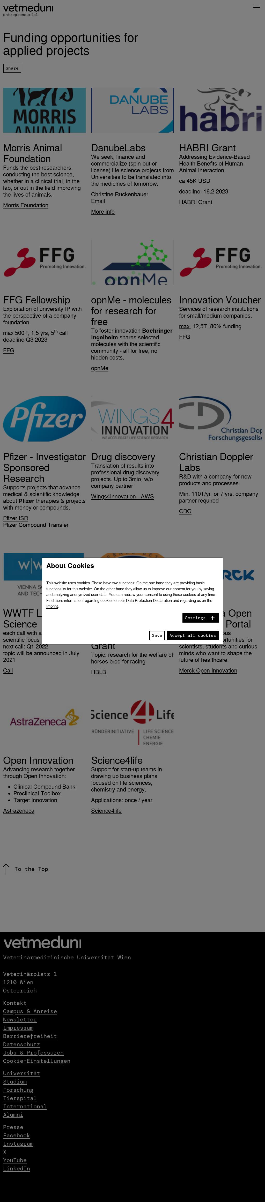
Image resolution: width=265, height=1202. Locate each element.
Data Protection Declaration (149, 600)
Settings (195, 618)
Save (157, 635)
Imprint (52, 606)
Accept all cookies (193, 635)
